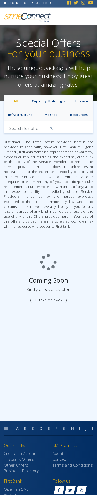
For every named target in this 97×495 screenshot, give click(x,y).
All (16, 101)
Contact (59, 459)
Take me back (49, 300)
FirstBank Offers (19, 459)
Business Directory (21, 470)
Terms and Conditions (73, 465)
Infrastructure (20, 114)
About (58, 453)
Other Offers (16, 465)
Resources (79, 114)
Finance (81, 101)
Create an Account (21, 453)
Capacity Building (47, 101)
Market (50, 114)
